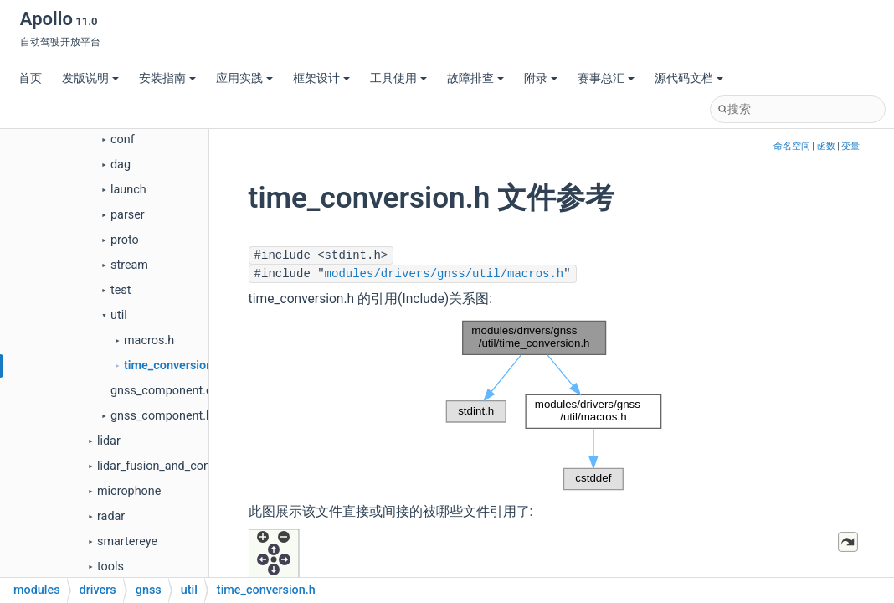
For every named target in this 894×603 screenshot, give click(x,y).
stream (129, 265)
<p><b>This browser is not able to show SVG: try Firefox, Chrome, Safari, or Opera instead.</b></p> (553, 405)
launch (128, 190)
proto (124, 240)
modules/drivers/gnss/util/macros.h (444, 274)
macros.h (149, 340)
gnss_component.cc (164, 391)
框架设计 (321, 78)
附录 (540, 78)
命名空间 (791, 146)
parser (127, 215)
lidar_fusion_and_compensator (179, 466)
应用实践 (244, 78)
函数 (826, 146)
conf (122, 139)
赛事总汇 (606, 78)
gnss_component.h (161, 416)
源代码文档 (689, 78)
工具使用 (398, 78)
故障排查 (475, 78)
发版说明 (90, 78)
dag (120, 164)
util (118, 315)
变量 (850, 146)
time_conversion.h (173, 365)
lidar (109, 441)
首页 (30, 78)
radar (111, 516)
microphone (129, 491)
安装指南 (167, 78)
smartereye (127, 541)
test (120, 290)
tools (110, 566)
